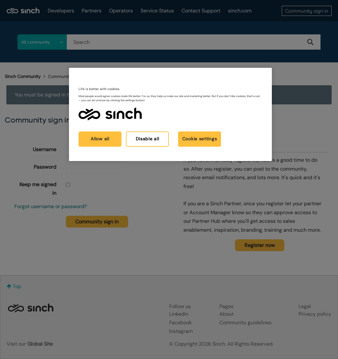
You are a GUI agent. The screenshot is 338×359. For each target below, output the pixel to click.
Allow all (100, 139)
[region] (170, 114)
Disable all (147, 139)
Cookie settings (199, 139)
